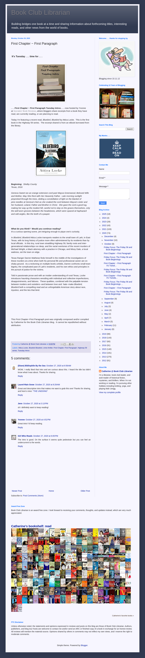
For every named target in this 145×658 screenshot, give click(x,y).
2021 (104, 229)
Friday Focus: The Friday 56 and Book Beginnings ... (118, 283)
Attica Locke (23, 348)
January (108, 329)
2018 (104, 338)
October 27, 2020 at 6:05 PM (45, 436)
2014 (104, 353)
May (106, 314)
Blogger (84, 645)
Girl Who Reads (25, 436)
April (106, 318)
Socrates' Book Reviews (25, 111)
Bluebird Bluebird (35, 348)
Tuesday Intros (23, 351)
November (109, 240)
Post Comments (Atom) (33, 496)
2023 (104, 222)
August (107, 303)
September (109, 299)
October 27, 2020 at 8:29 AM (47, 384)
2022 (104, 225)
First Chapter (59, 348)
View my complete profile (110, 392)
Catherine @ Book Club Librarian (117, 371)
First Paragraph (71, 348)
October (108, 244)
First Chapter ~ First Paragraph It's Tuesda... (117, 277)
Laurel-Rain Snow (26, 384)
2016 (104, 345)
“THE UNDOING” (40, 391)
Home (51, 491)
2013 (104, 357)
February (108, 325)
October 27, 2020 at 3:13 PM (35, 403)
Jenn (20, 403)
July (106, 306)
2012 (104, 360)
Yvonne (21, 420)
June (106, 310)
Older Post (85, 491)
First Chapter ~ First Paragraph (117, 253)
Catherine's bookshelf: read (31, 526)
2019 (104, 334)
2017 (104, 341)
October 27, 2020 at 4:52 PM (38, 420)
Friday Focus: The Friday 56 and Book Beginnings (118, 248)
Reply (20, 376)
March (107, 321)
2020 (104, 233)
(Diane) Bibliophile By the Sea (31, 366)
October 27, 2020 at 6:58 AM (58, 366)
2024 (104, 218)
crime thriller (48, 348)
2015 (104, 349)
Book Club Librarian (40, 12)
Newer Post (17, 491)
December (109, 236)
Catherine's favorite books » (123, 616)
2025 (104, 214)
